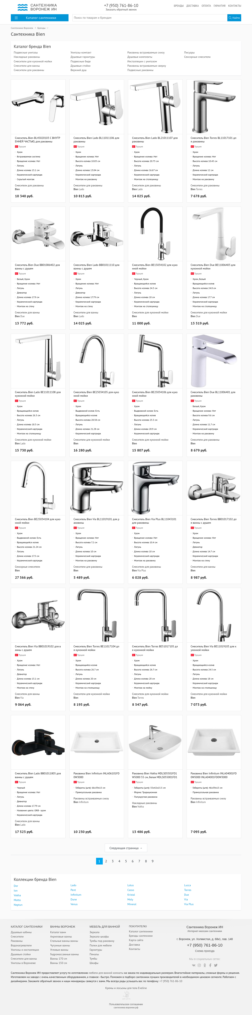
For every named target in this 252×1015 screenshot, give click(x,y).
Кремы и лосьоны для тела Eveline (126, 988)
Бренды (179, 5)
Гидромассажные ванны (64, 954)
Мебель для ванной (105, 926)
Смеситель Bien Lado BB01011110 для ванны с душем (97, 266)
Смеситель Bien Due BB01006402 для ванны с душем (37, 266)
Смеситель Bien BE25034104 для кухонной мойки (37, 520)
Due (22, 316)
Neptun (18, 905)
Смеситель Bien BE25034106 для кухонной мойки (155, 393)
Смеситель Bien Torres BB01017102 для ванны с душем (214, 520)
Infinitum (84, 802)
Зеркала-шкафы (99, 936)
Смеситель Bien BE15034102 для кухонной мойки (155, 266)
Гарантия (219, 5)
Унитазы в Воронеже (23, 963)
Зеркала (94, 932)
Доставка (192, 5)
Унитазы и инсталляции (25, 949)
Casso (130, 890)
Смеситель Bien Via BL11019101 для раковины (96, 520)
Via (22, 697)
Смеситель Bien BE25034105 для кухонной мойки (96, 393)
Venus (74, 904)
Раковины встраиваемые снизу (146, 52)
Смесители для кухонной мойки (33, 61)
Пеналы (94, 954)
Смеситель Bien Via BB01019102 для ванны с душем (38, 648)
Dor (16, 886)
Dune (74, 899)
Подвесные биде (81, 61)
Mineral (131, 904)
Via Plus (141, 570)
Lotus (130, 885)
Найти (234, 18)
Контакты (234, 5)
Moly (130, 899)
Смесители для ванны (27, 65)
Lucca (187, 885)
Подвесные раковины (140, 70)
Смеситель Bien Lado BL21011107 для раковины (155, 139)
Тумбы (93, 958)
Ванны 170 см (58, 958)
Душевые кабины (21, 932)
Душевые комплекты (139, 57)
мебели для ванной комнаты (106, 973)
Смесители (17, 936)
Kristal (131, 894)
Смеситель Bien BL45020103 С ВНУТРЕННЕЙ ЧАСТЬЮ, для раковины (37, 139)
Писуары (189, 52)
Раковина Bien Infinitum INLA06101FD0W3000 (97, 775)
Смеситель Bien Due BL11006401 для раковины (213, 393)
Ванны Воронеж (62, 926)
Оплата (206, 5)
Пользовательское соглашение (126, 1004)
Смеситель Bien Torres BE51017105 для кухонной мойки (155, 648)
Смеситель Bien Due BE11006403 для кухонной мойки (213, 266)
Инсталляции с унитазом (142, 61)
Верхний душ (79, 70)
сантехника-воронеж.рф (126, 1007)
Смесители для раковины (29, 70)
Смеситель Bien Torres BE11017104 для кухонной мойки (96, 648)
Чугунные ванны (60, 945)
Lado (81, 189)
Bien (17, 189)
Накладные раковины (27, 57)
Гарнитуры (96, 949)
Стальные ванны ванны (64, 941)
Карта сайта (136, 940)
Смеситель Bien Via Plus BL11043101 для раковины (154, 520)
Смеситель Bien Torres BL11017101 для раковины (213, 139)
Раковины (17, 941)
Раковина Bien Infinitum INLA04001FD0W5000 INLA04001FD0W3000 (214, 775)
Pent (73, 890)
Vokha (140, 806)
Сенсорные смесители (197, 57)
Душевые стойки (81, 65)
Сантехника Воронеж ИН (204, 927)
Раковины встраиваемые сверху (146, 65)
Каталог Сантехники (27, 926)
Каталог (35, 18)
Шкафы (94, 963)
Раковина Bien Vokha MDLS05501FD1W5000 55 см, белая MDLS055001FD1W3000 (154, 775)
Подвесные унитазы (26, 52)
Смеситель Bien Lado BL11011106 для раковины (96, 139)
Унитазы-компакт (81, 52)
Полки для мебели (101, 945)
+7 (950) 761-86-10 (121, 7)
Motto (17, 900)
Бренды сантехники (141, 935)
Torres (199, 189)
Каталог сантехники (141, 931)
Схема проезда (205, 950)
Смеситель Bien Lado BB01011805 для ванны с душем (38, 775)
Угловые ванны (59, 949)
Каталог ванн (58, 932)
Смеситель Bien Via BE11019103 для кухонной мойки (213, 648)
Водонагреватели (21, 945)
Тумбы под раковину (102, 941)
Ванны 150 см (58, 963)
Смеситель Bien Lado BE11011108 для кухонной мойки (38, 393)
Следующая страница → (126, 848)
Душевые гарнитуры (83, 57)
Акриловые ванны (61, 936)
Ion (16, 890)
